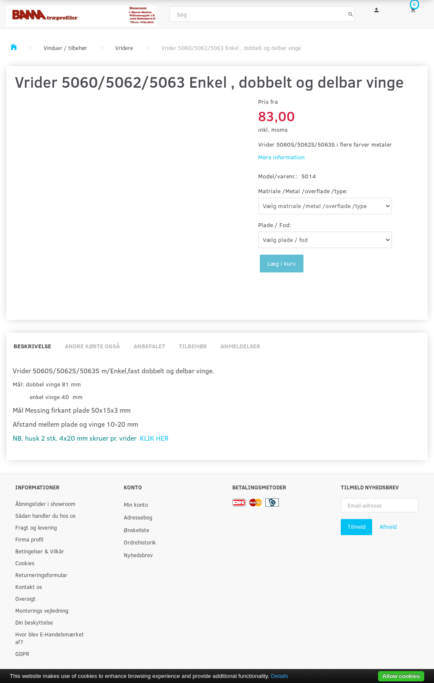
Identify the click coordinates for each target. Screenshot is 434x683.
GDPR (22, 653)
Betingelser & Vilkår (39, 551)
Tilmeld (356, 526)
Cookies (24, 562)
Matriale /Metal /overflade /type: (303, 191)
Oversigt (25, 598)
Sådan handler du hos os (45, 515)
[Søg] (350, 14)
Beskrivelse (32, 346)
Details (279, 676)
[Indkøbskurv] (416, 9)
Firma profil (29, 539)
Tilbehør (193, 346)
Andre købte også (92, 346)
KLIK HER (154, 437)
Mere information (281, 157)
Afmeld (388, 526)
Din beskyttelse (34, 622)
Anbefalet (149, 346)
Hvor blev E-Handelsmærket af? (49, 637)
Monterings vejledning (41, 610)
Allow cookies (401, 676)
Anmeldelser (240, 346)
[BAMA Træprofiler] (81, 13)
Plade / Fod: (274, 225)
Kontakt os (28, 586)
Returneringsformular (41, 574)
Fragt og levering (36, 527)
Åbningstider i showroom (45, 503)
